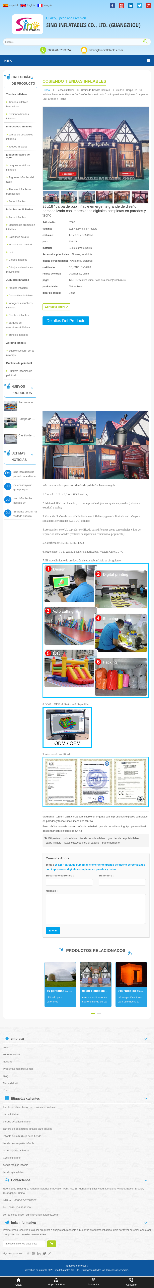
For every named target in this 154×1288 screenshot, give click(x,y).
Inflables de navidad (19, 244)
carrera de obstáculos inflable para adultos (27, 1128)
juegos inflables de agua (18, 156)
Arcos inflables (16, 217)
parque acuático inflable (16, 1121)
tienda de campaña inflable (18, 1143)
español (10, 5)
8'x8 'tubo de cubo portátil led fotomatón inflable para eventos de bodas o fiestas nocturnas (132, 990)
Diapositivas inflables (19, 295)
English (27, 5)
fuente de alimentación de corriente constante (29, 1107)
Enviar (53, 930)
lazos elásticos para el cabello (81, 842)
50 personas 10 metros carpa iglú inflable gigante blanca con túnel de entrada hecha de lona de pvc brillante (61, 990)
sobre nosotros (11, 1054)
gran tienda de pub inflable (123, 838)
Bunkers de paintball (19, 363)
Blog (5, 1076)
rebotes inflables (17, 287)
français (44, 5)
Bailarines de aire (17, 236)
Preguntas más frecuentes (18, 1068)
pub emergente (111, 842)
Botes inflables (16, 201)
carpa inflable (53, 842)
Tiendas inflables (16, 94)
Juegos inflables (16, 146)
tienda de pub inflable (92, 838)
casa (47, 89)
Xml (5, 1090)
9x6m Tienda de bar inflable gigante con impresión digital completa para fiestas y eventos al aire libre (96, 990)
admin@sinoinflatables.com (105, 50)
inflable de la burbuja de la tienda (22, 1136)
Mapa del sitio (11, 1083)
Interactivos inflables (19, 126)
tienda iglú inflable (13, 1172)
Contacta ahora (56, 306)
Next (45, 984)
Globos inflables (16, 259)
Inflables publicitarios (19, 209)
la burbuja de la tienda (16, 1150)
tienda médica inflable (15, 1164)
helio (10, 252)
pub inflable (70, 838)
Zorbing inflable (16, 342)
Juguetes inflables (17, 279)
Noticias (7, 1061)
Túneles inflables (17, 334)
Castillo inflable (11, 1157)
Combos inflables (17, 315)
